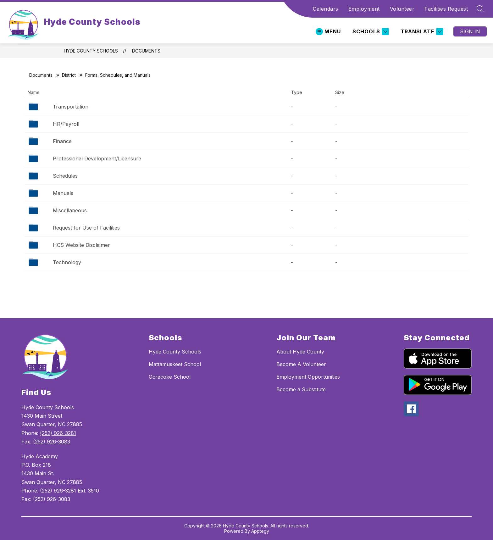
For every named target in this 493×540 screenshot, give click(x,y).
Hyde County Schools (91, 50)
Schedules (65, 176)
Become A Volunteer (301, 364)
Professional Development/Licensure (97, 158)
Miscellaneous (70, 210)
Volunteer (402, 9)
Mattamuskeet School (175, 364)
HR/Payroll (66, 124)
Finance (62, 141)
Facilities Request (446, 9)
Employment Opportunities (308, 377)
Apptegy (260, 531)
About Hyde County (300, 351)
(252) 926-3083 (51, 441)
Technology (67, 262)
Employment (364, 9)
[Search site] (480, 9)
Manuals (63, 193)
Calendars (325, 9)
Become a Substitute (301, 389)
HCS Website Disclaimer (81, 245)
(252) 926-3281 (58, 433)
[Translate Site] (421, 32)
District (69, 75)
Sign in (470, 31)
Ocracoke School (170, 377)
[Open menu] (328, 32)
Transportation (70, 106)
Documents (146, 50)
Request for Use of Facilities (86, 228)
